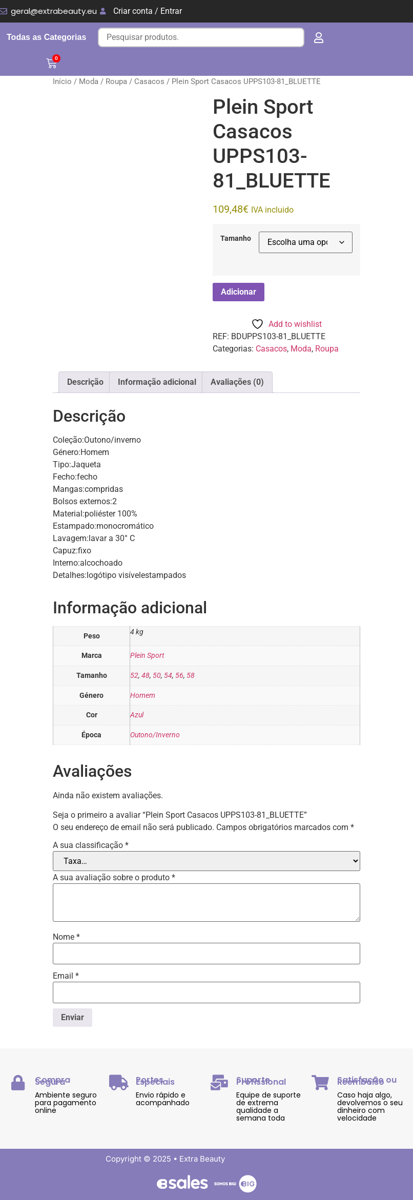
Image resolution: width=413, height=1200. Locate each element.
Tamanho (235, 238)
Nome (66, 937)
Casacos (149, 81)
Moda (88, 81)
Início (62, 81)
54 (168, 675)
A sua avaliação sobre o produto (114, 878)
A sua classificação (91, 845)
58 (191, 675)
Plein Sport (147, 655)
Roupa (116, 81)
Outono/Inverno (155, 735)
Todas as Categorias (46, 37)
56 (179, 675)
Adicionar (238, 292)
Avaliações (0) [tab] (237, 382)
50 (157, 675)
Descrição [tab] (85, 382)
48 (145, 675)
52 (134, 675)
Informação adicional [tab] (157, 382)
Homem (142, 695)
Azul (136, 715)
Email (66, 976)
